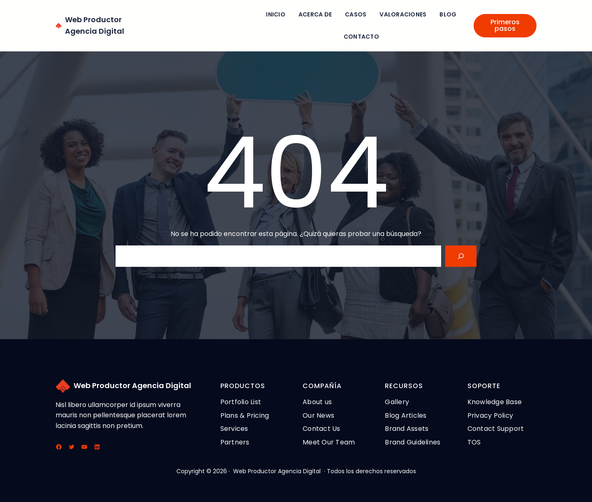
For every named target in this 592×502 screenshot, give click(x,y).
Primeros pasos (505, 25)
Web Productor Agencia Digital (132, 385)
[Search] (460, 256)
